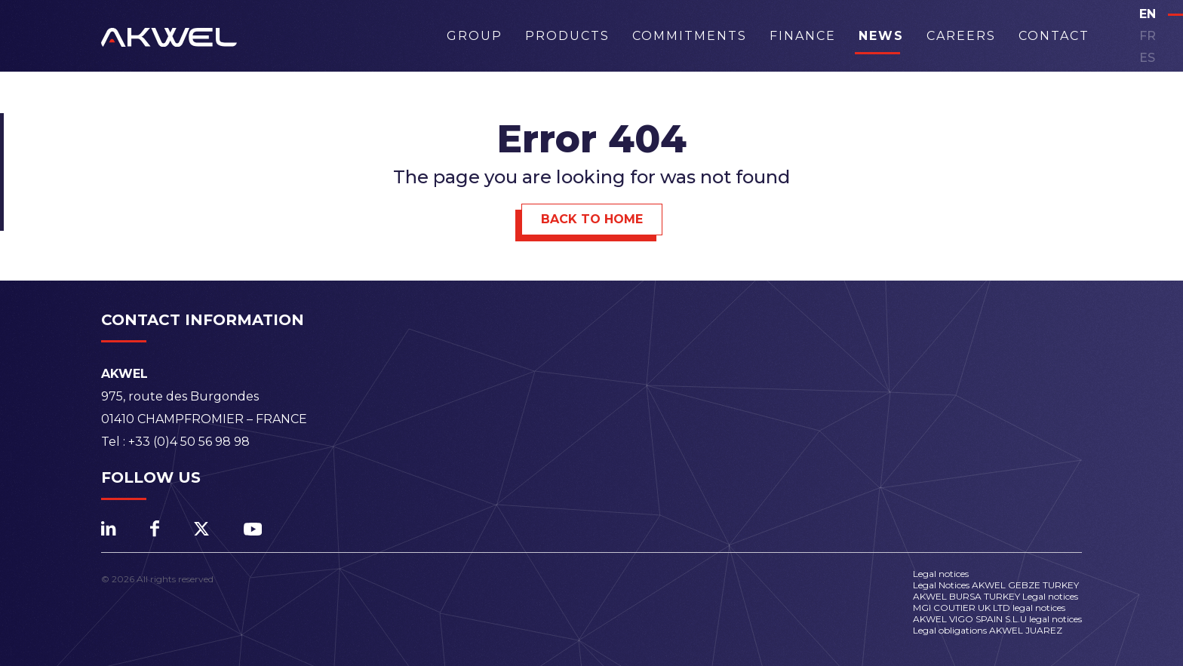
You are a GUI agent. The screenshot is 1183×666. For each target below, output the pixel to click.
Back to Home (592, 219)
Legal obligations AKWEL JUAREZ (987, 630)
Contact (1054, 36)
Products (567, 36)
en (1147, 14)
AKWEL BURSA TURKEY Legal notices (995, 596)
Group (474, 36)
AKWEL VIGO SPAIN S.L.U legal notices (997, 619)
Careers (961, 36)
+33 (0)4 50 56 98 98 (189, 441)
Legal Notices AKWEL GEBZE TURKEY (996, 585)
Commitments (689, 36)
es (1147, 58)
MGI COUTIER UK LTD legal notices (989, 607)
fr (1147, 36)
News (881, 36)
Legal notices (941, 573)
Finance (803, 36)
